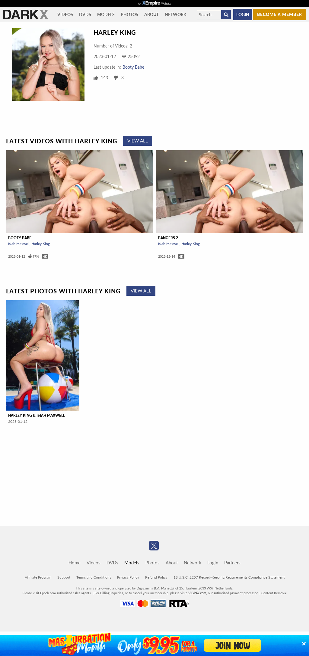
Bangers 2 (168, 238)
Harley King (40, 243)
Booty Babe (133, 67)
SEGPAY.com (197, 593)
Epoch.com (48, 593)
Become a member (279, 14)
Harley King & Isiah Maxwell (36, 415)
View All (137, 140)
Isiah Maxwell (19, 243)
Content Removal (274, 593)
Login (242, 14)
